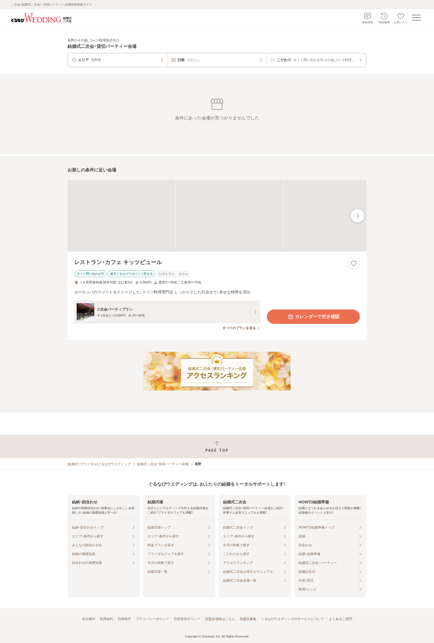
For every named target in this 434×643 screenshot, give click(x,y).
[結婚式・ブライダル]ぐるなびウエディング (99, 464)
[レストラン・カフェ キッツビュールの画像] (217, 216)
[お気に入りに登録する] (354, 263)
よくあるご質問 (340, 619)
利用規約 (106, 619)
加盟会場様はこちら (220, 619)
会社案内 (88, 619)
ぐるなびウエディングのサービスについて (292, 619)
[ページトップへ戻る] (217, 446)
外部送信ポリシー (187, 619)
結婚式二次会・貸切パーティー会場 (162, 464)
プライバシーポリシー (152, 619)
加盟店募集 (248, 619)
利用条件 (124, 619)
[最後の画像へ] (357, 215)
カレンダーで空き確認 (313, 316)
